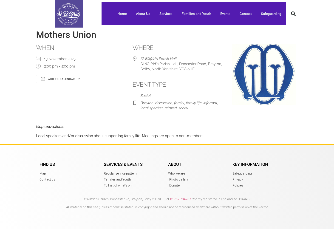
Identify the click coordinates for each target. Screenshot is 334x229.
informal (210, 103)
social (183, 108)
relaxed (170, 108)
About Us (143, 14)
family (179, 103)
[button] (293, 13)
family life (194, 103)
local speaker (152, 108)
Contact (246, 14)
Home (122, 14)
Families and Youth (196, 14)
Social (146, 95)
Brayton (147, 103)
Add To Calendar (58, 79)
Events (225, 14)
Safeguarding (271, 14)
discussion (163, 103)
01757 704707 (180, 199)
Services (166, 14)
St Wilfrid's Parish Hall (159, 59)
